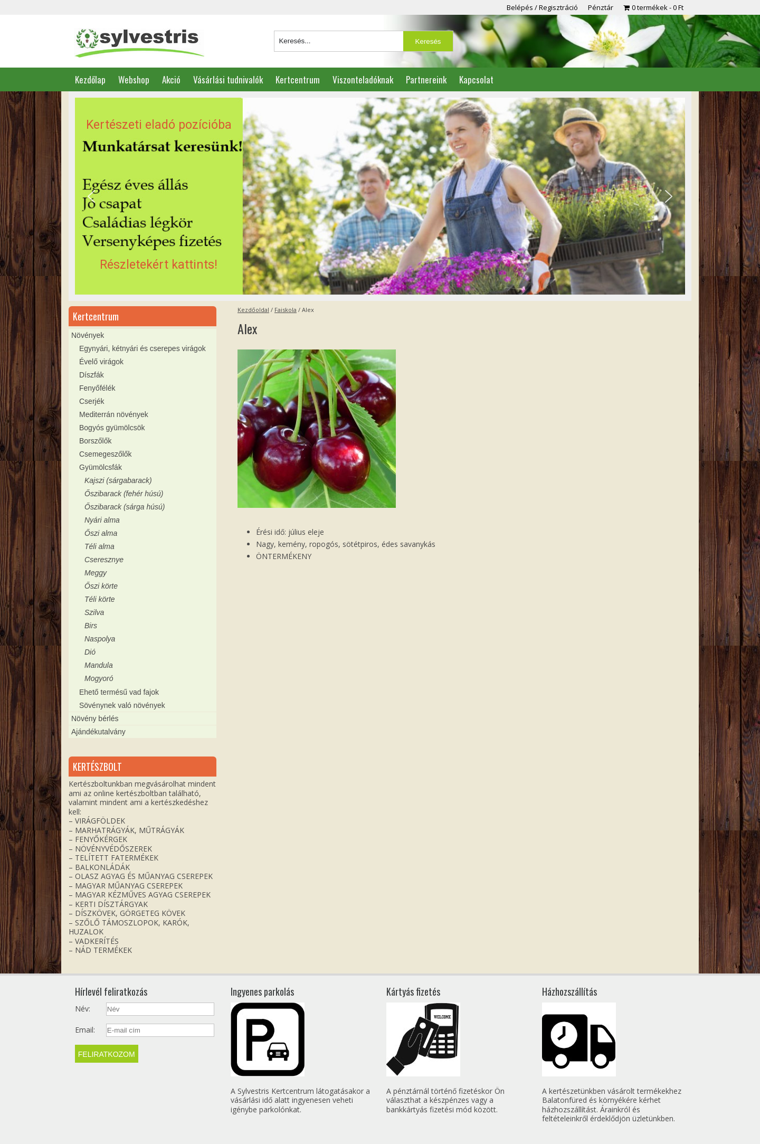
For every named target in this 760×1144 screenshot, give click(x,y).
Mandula (98, 665)
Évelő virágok (101, 361)
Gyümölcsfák (100, 467)
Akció (171, 79)
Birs (90, 625)
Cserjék (91, 401)
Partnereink (426, 79)
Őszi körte (101, 586)
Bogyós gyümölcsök (112, 427)
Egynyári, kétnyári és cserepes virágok (142, 348)
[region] (380, 196)
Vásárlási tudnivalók (228, 79)
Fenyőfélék (97, 388)
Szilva (94, 612)
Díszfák (91, 375)
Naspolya (99, 639)
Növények (87, 335)
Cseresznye (104, 559)
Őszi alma (100, 533)
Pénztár (600, 7)
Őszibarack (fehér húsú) (123, 493)
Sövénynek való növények (122, 705)
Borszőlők (95, 441)
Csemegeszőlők (105, 454)
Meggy (95, 573)
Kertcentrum (298, 79)
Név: (82, 1009)
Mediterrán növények (113, 414)
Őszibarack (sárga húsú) (124, 507)
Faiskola (285, 310)
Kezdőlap (90, 79)
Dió (90, 652)
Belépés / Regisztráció (542, 7)
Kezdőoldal (253, 310)
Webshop (133, 79)
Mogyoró (98, 678)
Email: (85, 1030)
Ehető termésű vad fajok (119, 692)
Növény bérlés (95, 718)
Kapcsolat (476, 79)
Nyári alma (102, 520)
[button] (380, 196)
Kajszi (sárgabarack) (118, 480)
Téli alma (99, 546)
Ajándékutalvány (98, 731)
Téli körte (99, 599)
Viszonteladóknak (362, 79)
